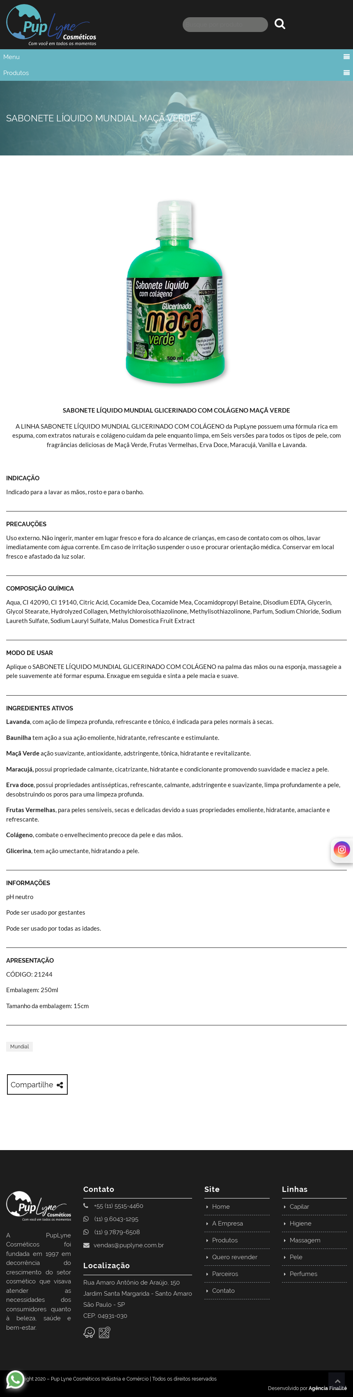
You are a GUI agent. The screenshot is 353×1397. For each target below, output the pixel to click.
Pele (296, 1257)
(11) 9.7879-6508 (111, 1232)
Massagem (305, 1240)
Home (221, 1206)
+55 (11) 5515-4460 (113, 1206)
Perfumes (303, 1274)
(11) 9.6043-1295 (110, 1219)
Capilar (299, 1206)
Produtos (16, 73)
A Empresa (227, 1223)
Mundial (19, 1047)
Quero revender (234, 1257)
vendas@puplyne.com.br (123, 1245)
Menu (11, 57)
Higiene (301, 1223)
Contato (223, 1290)
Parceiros (225, 1274)
